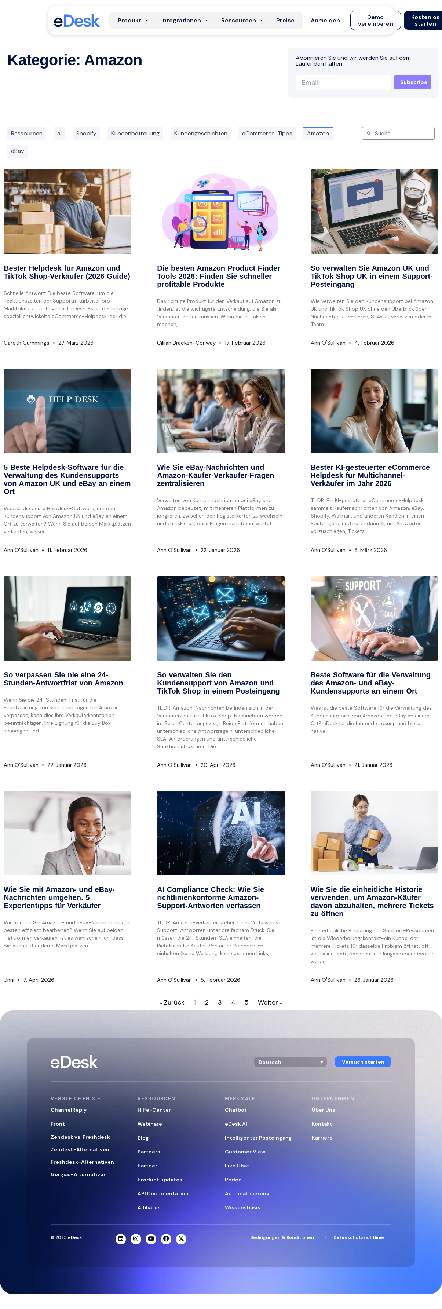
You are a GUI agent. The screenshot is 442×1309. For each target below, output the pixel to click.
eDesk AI (236, 1123)
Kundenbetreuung (135, 133)
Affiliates (149, 1207)
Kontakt (322, 1123)
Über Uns (323, 1110)
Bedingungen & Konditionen (282, 1237)
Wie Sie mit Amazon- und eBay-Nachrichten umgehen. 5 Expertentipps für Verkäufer (59, 897)
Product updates (160, 1179)
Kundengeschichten (200, 133)
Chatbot (236, 1110)
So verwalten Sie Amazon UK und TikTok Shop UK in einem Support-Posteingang (372, 276)
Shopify (86, 133)
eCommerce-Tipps (267, 133)
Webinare (150, 1123)
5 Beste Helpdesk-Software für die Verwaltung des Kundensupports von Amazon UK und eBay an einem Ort (67, 479)
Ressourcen (27, 133)
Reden (233, 1179)
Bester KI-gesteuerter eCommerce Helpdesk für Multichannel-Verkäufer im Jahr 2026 (370, 475)
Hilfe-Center (154, 1110)
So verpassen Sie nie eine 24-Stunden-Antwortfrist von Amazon (63, 679)
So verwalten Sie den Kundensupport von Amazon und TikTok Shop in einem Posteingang (218, 683)
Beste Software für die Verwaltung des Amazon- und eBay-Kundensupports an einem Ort (371, 683)
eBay (17, 151)
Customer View (245, 1151)
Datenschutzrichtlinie (358, 1237)
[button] (325, 20)
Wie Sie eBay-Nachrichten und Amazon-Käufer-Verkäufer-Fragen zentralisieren (215, 475)
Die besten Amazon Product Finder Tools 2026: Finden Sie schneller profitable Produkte (218, 276)
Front (58, 1123)
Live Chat (237, 1165)
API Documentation (163, 1193)
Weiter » (270, 1002)
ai (59, 133)
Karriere (322, 1137)
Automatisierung (247, 1193)
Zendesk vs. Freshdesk (80, 1137)
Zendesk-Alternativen (80, 1149)
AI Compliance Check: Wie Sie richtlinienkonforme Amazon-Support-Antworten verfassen (210, 897)
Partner (147, 1165)
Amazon (318, 133)
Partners (149, 1151)
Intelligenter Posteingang (258, 1137)
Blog (143, 1137)
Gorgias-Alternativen (79, 1174)
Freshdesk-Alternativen (82, 1162)
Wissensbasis (242, 1207)
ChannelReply (69, 1110)
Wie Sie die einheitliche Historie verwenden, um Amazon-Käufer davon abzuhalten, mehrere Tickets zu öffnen (372, 901)
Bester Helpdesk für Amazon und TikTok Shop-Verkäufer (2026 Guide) (67, 272)
